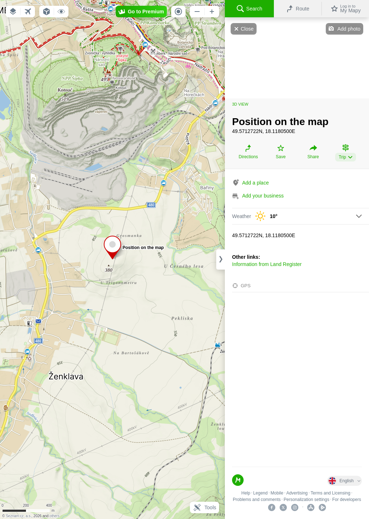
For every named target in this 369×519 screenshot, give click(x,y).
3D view (240, 104)
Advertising (296, 493)
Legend (260, 493)
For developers (346, 499)
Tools (204, 507)
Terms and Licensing (330, 493)
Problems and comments (257, 499)
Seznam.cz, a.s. (18, 516)
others (54, 516)
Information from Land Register (267, 264)
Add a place (255, 183)
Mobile (277, 493)
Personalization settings (306, 499)
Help (245, 493)
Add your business (263, 196)
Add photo (348, 29)
